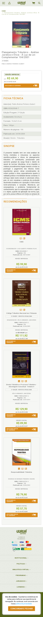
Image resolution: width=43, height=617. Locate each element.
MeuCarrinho (33, 3)
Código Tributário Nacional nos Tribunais (21, 313)
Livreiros (21, 587)
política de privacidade (24, 604)
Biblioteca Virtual (21, 569)
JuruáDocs (20, 581)
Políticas (21, 564)
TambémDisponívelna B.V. (20, 239)
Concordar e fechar (21, 608)
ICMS (21, 242)
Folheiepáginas (24, 239)
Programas (21, 575)
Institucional (21, 558)
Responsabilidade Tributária (21, 472)
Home (4, 11)
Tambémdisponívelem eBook (19, 381)
